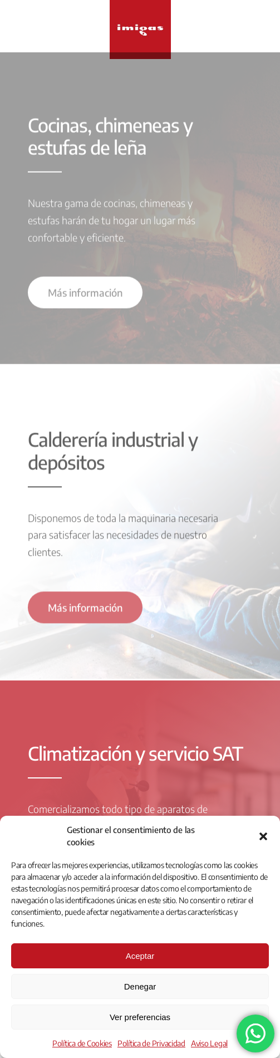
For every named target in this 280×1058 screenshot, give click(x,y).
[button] (263, 836)
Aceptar (140, 956)
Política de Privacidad (151, 1043)
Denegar (140, 986)
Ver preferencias (140, 1017)
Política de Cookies (82, 1043)
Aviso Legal (209, 1043)
